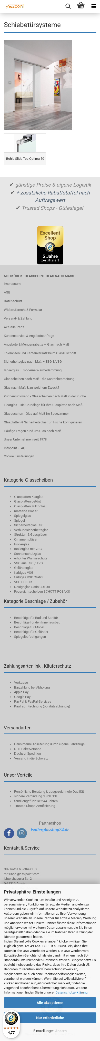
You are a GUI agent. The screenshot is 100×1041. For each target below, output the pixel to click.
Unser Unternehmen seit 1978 (25, 439)
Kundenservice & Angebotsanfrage (29, 336)
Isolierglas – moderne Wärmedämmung (33, 370)
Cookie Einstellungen (19, 456)
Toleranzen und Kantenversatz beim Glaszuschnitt (40, 353)
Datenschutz (13, 301)
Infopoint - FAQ (14, 448)
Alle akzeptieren (50, 1003)
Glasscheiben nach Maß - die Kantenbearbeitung (39, 379)
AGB (7, 292)
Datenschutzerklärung (71, 992)
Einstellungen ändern (50, 1031)
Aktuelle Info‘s (14, 327)
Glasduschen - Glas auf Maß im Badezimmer (36, 413)
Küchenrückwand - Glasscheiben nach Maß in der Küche (45, 396)
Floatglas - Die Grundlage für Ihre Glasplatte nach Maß (43, 405)
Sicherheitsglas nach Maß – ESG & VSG (33, 361)
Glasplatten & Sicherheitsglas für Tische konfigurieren (43, 422)
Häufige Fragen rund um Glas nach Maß (32, 431)
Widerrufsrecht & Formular (23, 310)
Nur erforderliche (50, 1018)
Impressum (12, 284)
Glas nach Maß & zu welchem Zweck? (31, 387)
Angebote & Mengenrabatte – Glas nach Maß (36, 344)
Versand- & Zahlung (18, 318)
